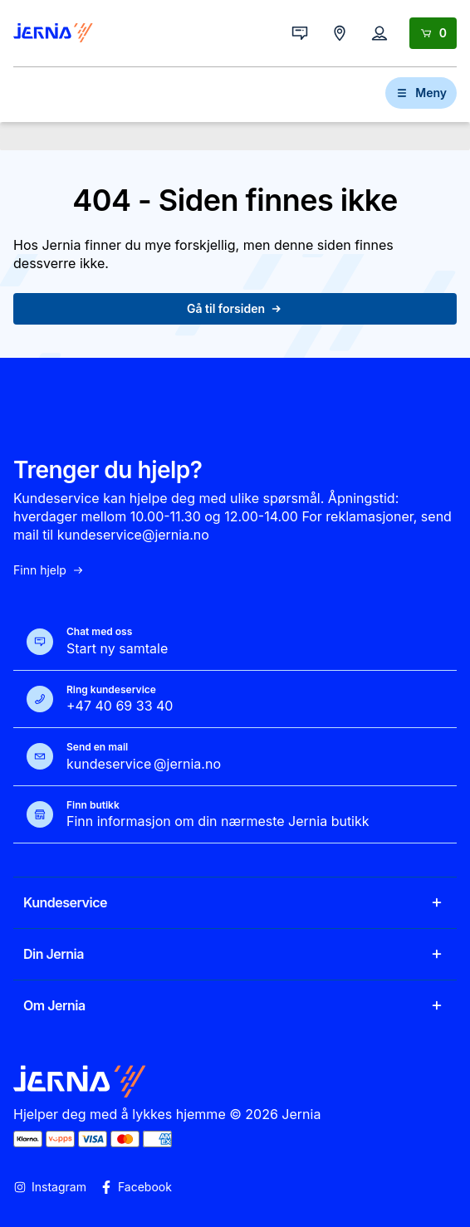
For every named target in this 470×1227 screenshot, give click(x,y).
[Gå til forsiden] (53, 33)
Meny (421, 93)
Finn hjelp (49, 570)
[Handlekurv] (433, 33)
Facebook (136, 1187)
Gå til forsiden (235, 308)
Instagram (49, 1187)
